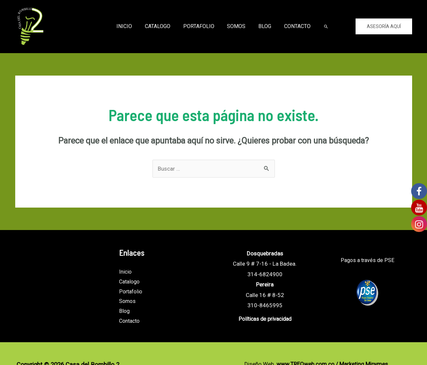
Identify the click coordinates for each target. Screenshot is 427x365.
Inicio (130, 26)
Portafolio (199, 26)
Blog (261, 26)
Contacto (291, 26)
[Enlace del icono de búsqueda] (319, 26)
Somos (235, 26)
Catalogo (161, 26)
